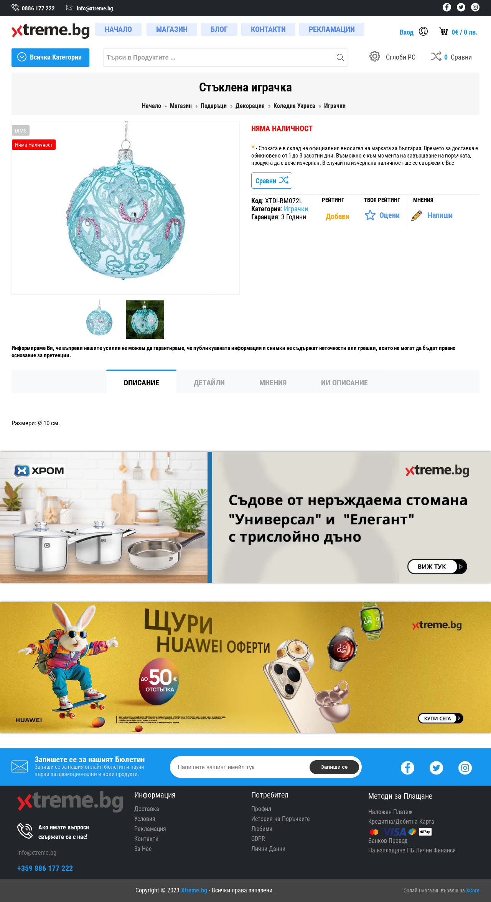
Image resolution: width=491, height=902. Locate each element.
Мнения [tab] (273, 382)
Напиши (440, 215)
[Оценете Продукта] (382, 215)
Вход (407, 32)
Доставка (146, 808)
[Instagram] (465, 767)
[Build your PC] (392, 57)
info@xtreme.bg (36, 852)
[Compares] (451, 57)
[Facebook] (407, 767)
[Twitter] (436, 767)
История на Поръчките (280, 818)
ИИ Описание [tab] (344, 382)
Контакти (146, 838)
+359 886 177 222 (45, 868)
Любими (261, 828)
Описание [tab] (141, 382)
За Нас (143, 848)
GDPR (258, 838)
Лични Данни (268, 848)
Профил (261, 808)
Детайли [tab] (209, 382)
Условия (144, 818)
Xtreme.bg (194, 890)
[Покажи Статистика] (338, 216)
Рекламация (150, 828)
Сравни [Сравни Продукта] (271, 181)
